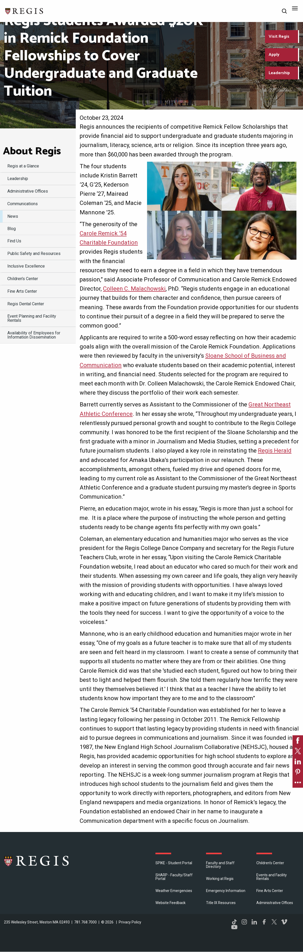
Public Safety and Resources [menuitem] (34, 253)
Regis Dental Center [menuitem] (25, 303)
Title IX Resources (221, 903)
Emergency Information (225, 891)
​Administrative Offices (274, 903)
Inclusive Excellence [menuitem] (26, 266)
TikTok (234, 921)
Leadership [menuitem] (17, 178)
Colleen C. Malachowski (134, 288)
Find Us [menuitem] (14, 240)
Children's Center (270, 863)
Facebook (264, 921)
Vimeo (284, 921)
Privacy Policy (130, 922)
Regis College (36, 861)
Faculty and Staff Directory (220, 865)
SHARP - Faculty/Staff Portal (174, 877)
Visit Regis (279, 36)
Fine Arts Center (269, 891)
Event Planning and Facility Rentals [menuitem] (31, 318)
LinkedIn (254, 921)
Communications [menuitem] (22, 203)
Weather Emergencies (173, 891)
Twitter (274, 921)
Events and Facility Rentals (271, 877)
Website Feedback (170, 903)
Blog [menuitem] (11, 228)
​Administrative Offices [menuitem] (27, 191)
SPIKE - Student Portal (173, 863)
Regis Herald (274, 450)
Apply (274, 54)
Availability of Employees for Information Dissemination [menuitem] (33, 335)
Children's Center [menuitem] (22, 278)
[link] (298, 740)
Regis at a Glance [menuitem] (23, 166)
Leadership (279, 73)
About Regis (32, 151)
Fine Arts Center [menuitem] (22, 291)
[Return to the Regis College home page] (24, 10)
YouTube (234, 927)
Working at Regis (220, 879)
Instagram (244, 921)
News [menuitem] (12, 216)
